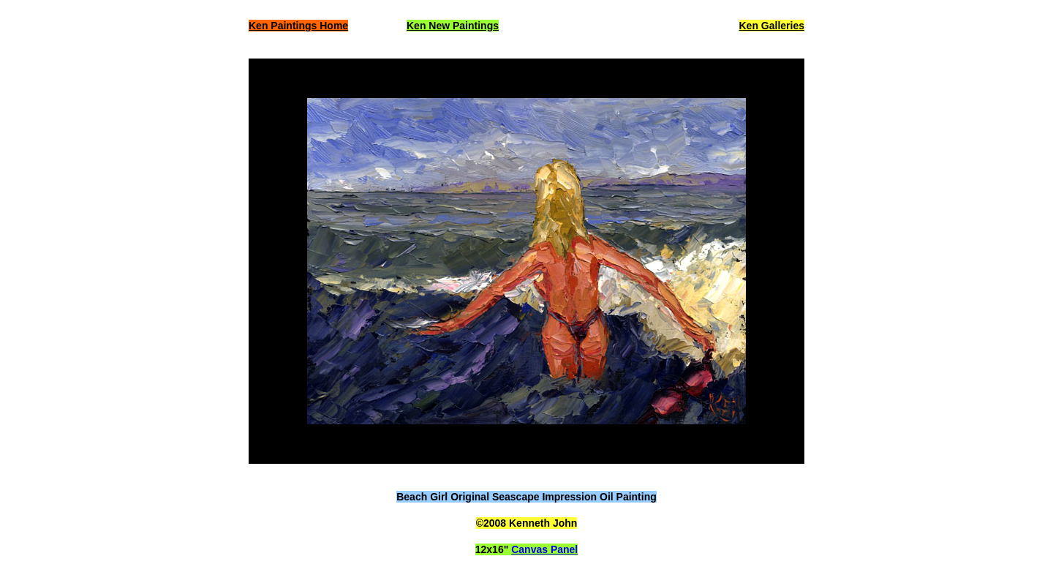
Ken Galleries (772, 25)
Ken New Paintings (453, 25)
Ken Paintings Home (298, 25)
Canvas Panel (544, 549)
